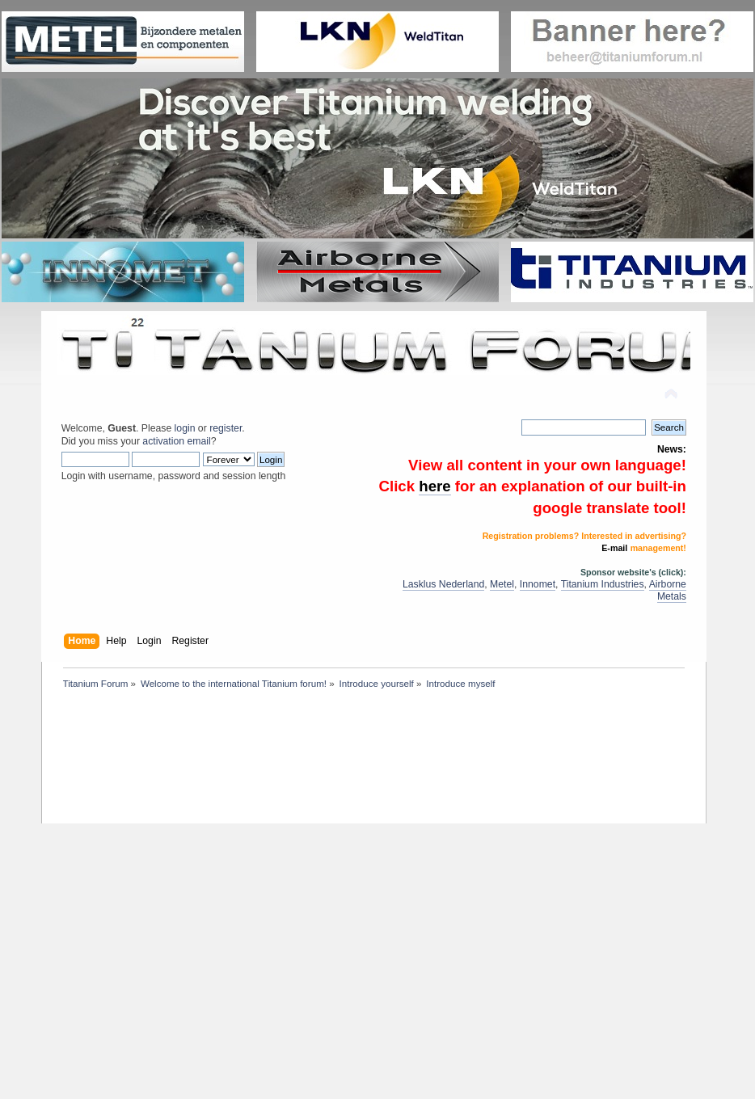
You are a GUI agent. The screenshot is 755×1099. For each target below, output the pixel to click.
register (225, 428)
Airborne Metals (667, 590)
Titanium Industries (602, 584)
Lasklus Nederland (443, 584)
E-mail (614, 548)
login (185, 428)
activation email (176, 441)
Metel (502, 584)
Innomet (537, 584)
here (434, 486)
